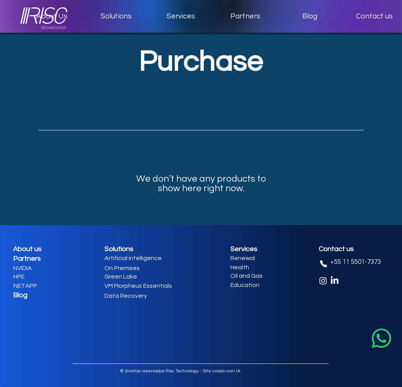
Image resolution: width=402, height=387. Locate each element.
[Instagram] (323, 280)
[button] (116, 16)
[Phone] (323, 264)
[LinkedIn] (334, 280)
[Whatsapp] (381, 338)
